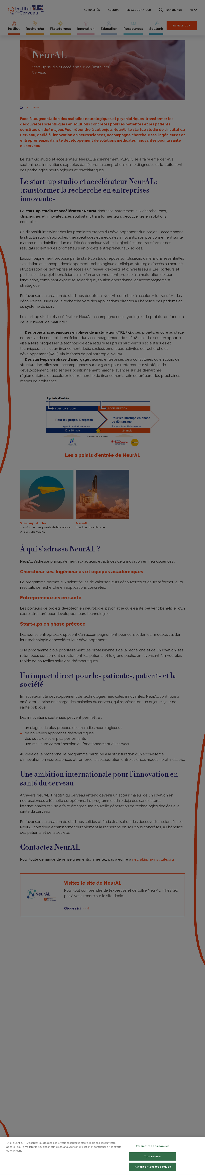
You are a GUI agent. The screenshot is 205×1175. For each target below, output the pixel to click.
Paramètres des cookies (152, 1146)
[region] (102, 1156)
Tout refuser (153, 1156)
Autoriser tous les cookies (153, 1166)
